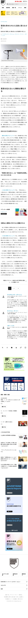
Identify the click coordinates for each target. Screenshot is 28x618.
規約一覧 (7, 594)
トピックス (3, 585)
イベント (20, 7)
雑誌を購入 (24, 574)
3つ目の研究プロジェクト (8, 236)
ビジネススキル (4, 21)
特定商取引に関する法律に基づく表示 (11, 596)
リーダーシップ (4, 211)
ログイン (25, 1)
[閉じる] (25, 6)
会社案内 (21, 596)
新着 (3, 7)
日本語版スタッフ (8, 599)
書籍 (25, 7)
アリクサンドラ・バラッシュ (8, 34)
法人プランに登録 (5, 574)
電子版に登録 (18, 1)
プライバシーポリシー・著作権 (16, 594)
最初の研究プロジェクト (8, 135)
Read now (4, 213)
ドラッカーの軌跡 (5, 209)
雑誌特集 (8, 7)
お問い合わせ (20, 599)
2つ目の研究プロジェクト (8, 190)
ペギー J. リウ (10, 325)
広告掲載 (15, 599)
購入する (4, 406)
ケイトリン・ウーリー (19, 34)
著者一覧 (14, 7)
